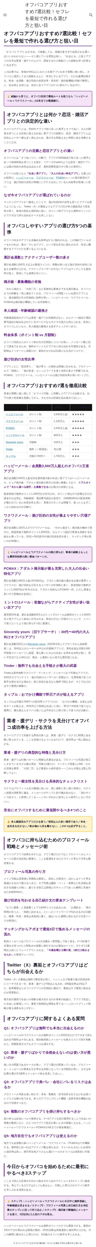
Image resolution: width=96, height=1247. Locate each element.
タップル (11, 456)
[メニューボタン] (5, 15)
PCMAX (60, 177)
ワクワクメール (45, 177)
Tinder (9, 449)
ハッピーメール (25, 177)
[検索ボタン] (91, 15)
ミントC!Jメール (15, 435)
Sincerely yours (14, 442)
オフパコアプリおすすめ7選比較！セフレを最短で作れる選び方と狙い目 (47, 15)
